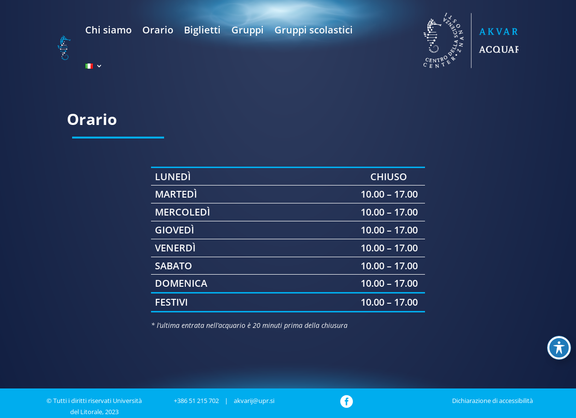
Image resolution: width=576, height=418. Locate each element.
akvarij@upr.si (254, 400)
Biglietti (202, 29)
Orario (157, 29)
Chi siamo (108, 29)
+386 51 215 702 (196, 400)
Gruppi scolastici (313, 29)
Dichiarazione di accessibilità (492, 400)
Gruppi (247, 29)
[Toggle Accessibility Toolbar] (559, 347)
